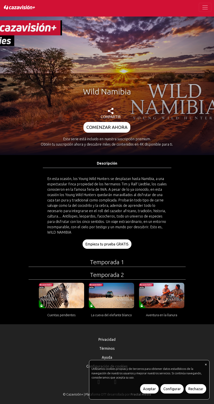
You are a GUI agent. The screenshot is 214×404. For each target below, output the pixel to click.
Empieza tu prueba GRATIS (107, 244)
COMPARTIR (111, 113)
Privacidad (107, 339)
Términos (107, 348)
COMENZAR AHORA (106, 127)
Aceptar (149, 389)
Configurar (172, 389)
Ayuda (107, 357)
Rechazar (195, 389)
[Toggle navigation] (205, 7)
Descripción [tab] (107, 163)
